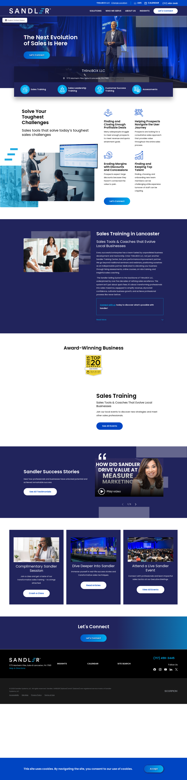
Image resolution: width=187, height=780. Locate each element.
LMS (139, 2)
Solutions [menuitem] (95, 10)
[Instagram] (160, 669)
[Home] (30, 11)
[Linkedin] (171, 669)
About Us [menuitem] (130, 10)
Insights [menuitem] (145, 10)
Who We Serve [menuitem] (113, 10)
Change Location (119, 3)
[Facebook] (154, 669)
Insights (62, 663)
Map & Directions (17, 668)
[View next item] (136, 504)
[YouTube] (165, 669)
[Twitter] (176, 669)
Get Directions (117, 78)
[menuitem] (14, 695)
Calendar (153, 2)
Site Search (124, 663)
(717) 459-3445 (170, 3)
